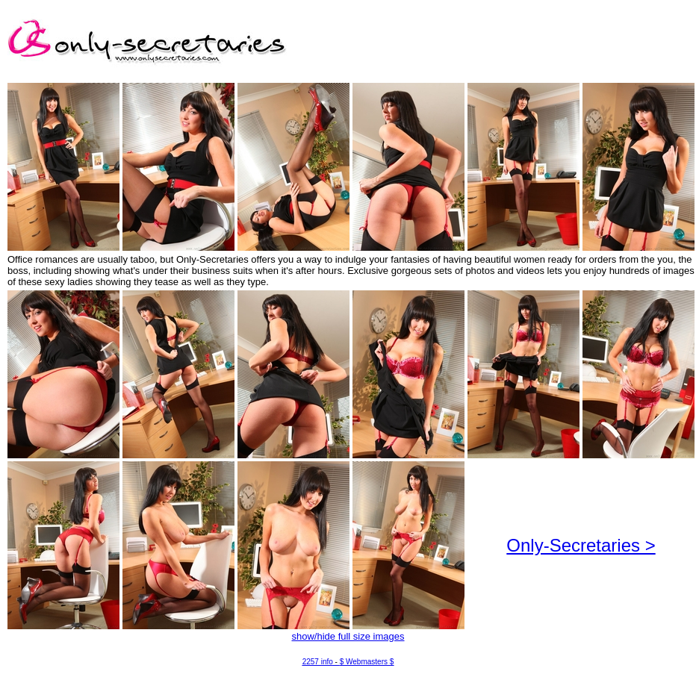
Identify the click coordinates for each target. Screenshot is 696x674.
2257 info (317, 662)
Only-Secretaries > (580, 545)
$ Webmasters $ (367, 662)
